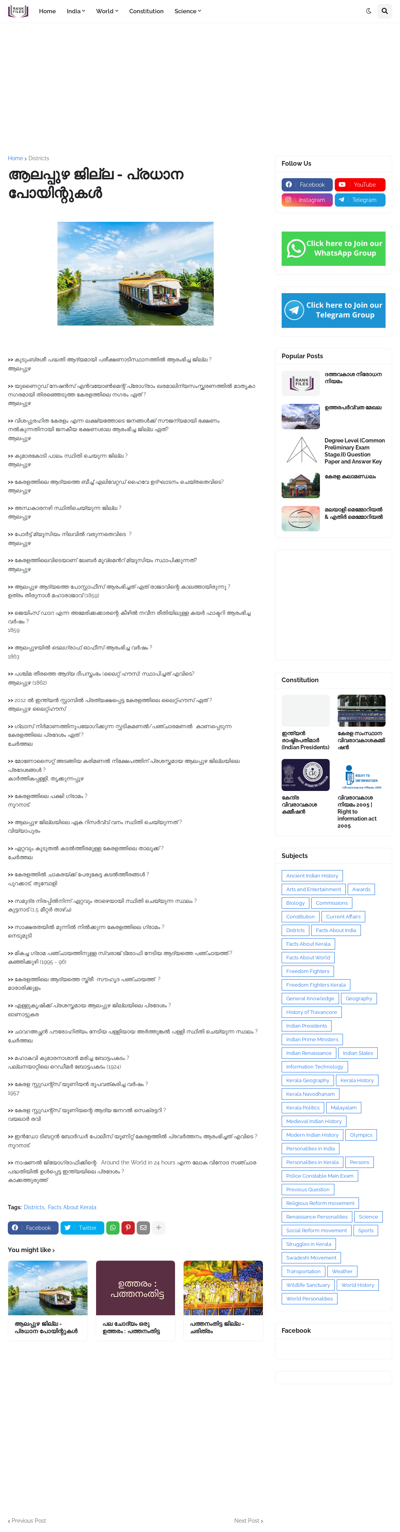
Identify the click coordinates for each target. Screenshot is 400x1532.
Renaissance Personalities (317, 1217)
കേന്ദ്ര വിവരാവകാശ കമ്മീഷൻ (299, 804)
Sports (365, 1230)
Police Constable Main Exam (320, 1176)
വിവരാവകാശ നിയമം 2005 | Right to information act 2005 (357, 811)
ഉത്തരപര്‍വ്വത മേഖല (353, 407)
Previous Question (308, 1189)
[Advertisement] (200, 89)
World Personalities (309, 1299)
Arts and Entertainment (313, 889)
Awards (361, 889)
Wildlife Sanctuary (308, 1285)
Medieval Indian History (314, 1121)
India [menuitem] (73, 11)
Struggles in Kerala (308, 1244)
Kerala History (357, 1080)
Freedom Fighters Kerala (316, 985)
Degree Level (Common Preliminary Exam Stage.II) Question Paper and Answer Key (355, 451)
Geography (359, 998)
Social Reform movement (316, 1230)
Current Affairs (343, 917)
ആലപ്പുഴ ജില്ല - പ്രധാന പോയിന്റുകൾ (45, 1327)
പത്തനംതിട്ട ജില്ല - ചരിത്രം (217, 1327)
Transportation (303, 1271)
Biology (295, 903)
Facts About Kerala (72, 1207)
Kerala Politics (303, 1108)
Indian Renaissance (309, 1053)
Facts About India (336, 930)
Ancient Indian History (312, 876)
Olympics (361, 1135)
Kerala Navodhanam (310, 1094)
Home (15, 158)
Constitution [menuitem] (146, 11)
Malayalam (344, 1108)
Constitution (300, 917)
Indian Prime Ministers (312, 1039)
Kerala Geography (307, 1080)
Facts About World (308, 958)
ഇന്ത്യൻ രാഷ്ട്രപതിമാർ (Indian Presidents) (305, 740)
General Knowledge (310, 998)
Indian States (358, 1053)
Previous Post (29, 1521)
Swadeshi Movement (311, 1258)
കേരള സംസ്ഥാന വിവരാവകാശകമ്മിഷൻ (361, 740)
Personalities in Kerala (312, 1162)
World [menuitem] (105, 11)
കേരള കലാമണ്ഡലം (350, 476)
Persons (359, 1162)
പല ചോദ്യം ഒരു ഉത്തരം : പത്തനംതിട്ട (131, 1327)
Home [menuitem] (47, 11)
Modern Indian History (312, 1135)
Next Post (246, 1521)
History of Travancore (311, 1012)
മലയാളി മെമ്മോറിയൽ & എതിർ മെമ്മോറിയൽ (354, 513)
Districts (39, 158)
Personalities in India (310, 1149)
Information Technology (314, 1067)
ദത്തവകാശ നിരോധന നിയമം (353, 377)
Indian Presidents (306, 1026)
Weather (342, 1271)
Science (368, 1217)
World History (357, 1285)
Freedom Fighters (307, 971)
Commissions (332, 903)
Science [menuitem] (185, 11)
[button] (368, 11)
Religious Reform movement (320, 1203)
